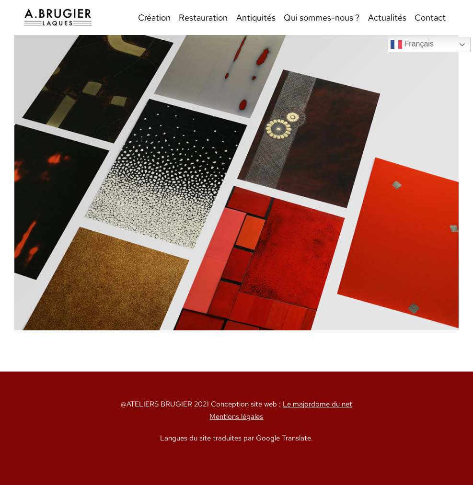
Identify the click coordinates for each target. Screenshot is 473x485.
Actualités (387, 17)
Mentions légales (236, 416)
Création (154, 17)
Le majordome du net (317, 403)
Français (412, 44)
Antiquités (256, 17)
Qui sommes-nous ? (321, 17)
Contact (430, 17)
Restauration (203, 17)
